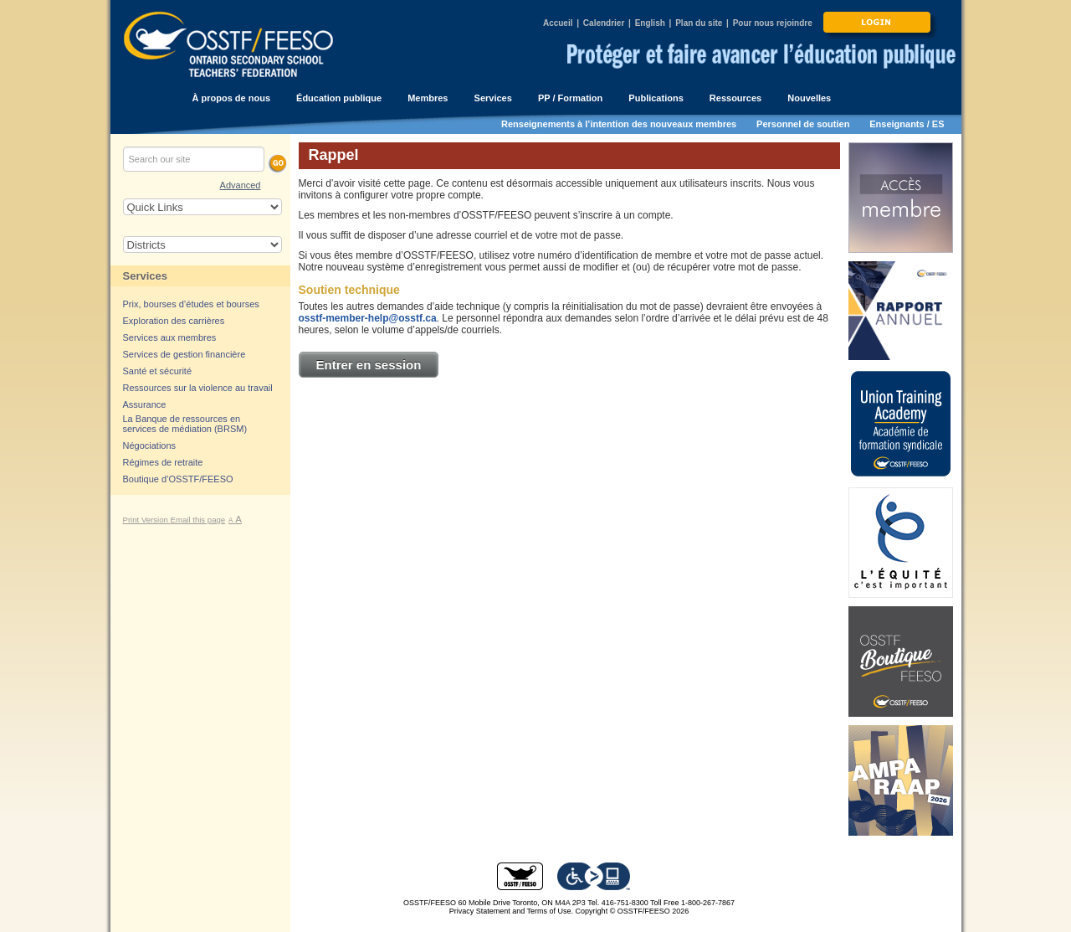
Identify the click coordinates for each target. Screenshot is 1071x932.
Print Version (147, 519)
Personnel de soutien (802, 124)
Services (145, 276)
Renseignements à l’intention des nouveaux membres (618, 124)
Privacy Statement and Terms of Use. (511, 911)
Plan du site (698, 23)
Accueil (558, 23)
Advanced (240, 185)
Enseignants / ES (906, 124)
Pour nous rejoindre (772, 23)
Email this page (198, 519)
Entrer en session (369, 365)
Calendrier (603, 23)
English (650, 23)
